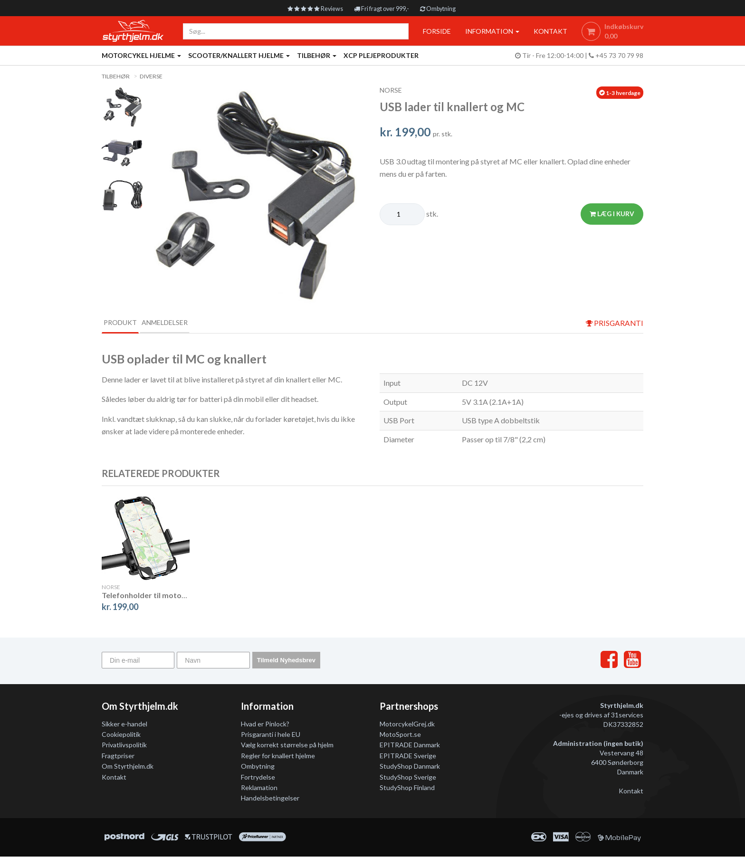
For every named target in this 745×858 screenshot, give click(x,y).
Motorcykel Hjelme (141, 55)
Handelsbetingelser (270, 799)
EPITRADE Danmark (410, 746)
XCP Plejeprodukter (381, 55)
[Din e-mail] (138, 661)
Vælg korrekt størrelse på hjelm (287, 746)
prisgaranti (613, 323)
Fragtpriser (118, 757)
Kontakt (114, 778)
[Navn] (213, 661)
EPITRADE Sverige (408, 757)
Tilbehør (316, 55)
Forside (434, 31)
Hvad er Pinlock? (265, 725)
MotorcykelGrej (403, 725)
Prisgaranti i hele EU (270, 736)
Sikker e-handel (124, 725)
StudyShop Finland (407, 789)
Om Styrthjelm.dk (127, 767)
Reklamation (259, 789)
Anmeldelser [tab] (190, 322)
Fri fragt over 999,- (383, 8)
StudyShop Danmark (410, 767)
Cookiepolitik (121, 736)
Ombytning (445, 8)
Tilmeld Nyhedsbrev (286, 661)
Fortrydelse (258, 778)
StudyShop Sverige (408, 778)
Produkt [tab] (128, 322)
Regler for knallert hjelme (278, 757)
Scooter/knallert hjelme (239, 55)
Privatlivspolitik (124, 746)
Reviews (309, 8)
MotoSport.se (400, 736)
